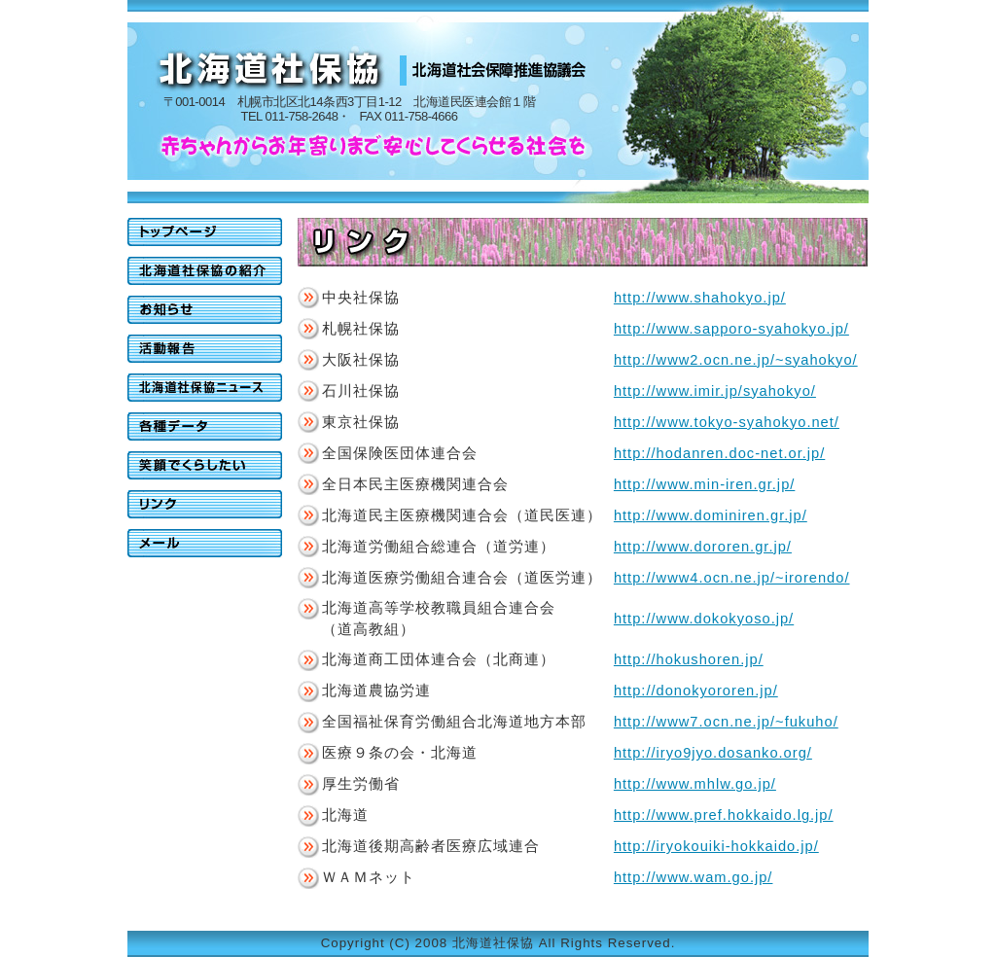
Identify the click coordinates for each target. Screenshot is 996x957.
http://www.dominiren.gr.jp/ (710, 515)
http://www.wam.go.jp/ (693, 877)
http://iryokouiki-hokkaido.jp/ (716, 846)
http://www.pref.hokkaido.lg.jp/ (724, 815)
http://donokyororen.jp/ (696, 690)
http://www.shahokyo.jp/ (700, 297)
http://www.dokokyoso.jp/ (704, 618)
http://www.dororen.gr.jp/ (703, 546)
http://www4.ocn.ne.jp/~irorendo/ (732, 577)
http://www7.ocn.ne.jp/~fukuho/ (726, 721)
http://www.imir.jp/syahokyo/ (715, 391)
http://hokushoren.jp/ (689, 659)
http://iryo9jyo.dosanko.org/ (713, 753)
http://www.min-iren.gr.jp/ (704, 484)
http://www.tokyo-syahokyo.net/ (726, 422)
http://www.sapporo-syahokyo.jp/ (731, 329)
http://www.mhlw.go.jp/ (695, 784)
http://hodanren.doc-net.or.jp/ (719, 453)
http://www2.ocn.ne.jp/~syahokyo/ (736, 360)
